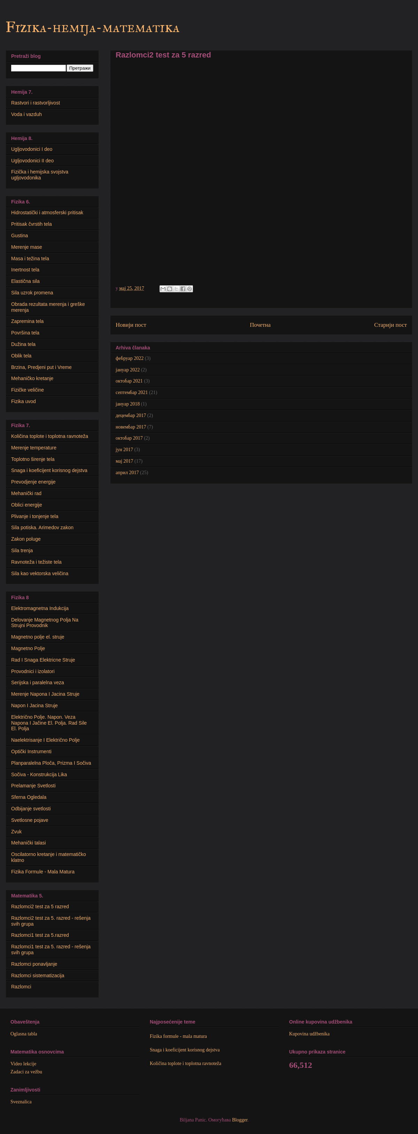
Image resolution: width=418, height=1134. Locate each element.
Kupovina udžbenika (309, 1033)
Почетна (260, 325)
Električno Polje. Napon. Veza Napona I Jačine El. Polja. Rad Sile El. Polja (49, 723)
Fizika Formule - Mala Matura (43, 871)
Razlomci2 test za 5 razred (40, 906)
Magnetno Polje (28, 648)
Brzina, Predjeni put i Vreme (41, 367)
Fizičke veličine (27, 390)
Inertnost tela (25, 269)
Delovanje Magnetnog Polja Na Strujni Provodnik (44, 622)
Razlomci (21, 986)
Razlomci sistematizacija (37, 975)
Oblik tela (21, 355)
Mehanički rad (26, 493)
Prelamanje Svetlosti (33, 785)
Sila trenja (22, 550)
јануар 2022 (128, 369)
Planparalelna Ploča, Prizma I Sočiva (51, 763)
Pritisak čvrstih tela (31, 224)
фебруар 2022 (130, 358)
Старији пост (390, 325)
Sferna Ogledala (28, 797)
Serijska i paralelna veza (37, 682)
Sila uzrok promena (32, 292)
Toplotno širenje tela (33, 459)
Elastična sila (25, 281)
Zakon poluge (26, 539)
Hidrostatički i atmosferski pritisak (47, 212)
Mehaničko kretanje (32, 378)
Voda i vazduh (26, 114)
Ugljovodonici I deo (31, 149)
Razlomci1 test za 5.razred (40, 935)
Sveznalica (21, 1101)
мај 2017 (124, 461)
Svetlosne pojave (29, 820)
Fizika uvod (23, 401)
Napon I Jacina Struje (34, 705)
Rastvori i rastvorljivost (35, 103)
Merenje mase (26, 247)
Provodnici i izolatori (33, 671)
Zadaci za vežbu (26, 1071)
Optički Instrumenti (31, 751)
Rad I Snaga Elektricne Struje (43, 660)
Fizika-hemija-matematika (92, 27)
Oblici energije (26, 505)
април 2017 (127, 472)
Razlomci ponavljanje (34, 964)
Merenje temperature (33, 447)
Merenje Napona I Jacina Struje (45, 694)
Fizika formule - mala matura (178, 1036)
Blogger (239, 1120)
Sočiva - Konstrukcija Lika (39, 774)
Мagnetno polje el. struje (37, 637)
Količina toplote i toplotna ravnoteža (49, 436)
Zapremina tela (27, 321)
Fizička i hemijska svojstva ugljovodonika (39, 174)
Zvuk (16, 831)
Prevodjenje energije (33, 482)
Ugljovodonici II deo (32, 160)
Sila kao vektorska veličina (39, 573)
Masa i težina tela (30, 258)
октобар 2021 (129, 381)
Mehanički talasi (28, 843)
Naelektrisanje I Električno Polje (45, 740)
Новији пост (131, 325)
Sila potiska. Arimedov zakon (42, 527)
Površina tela (25, 332)
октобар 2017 (129, 438)
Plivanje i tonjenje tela (34, 516)
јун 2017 (124, 449)
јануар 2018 (128, 404)
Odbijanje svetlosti (31, 808)
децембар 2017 (131, 415)
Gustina (19, 235)
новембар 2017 (131, 427)
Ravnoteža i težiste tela (36, 562)
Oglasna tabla (23, 1033)
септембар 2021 (132, 392)
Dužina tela (23, 344)
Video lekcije (23, 1063)
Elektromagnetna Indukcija (40, 608)
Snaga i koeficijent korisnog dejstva (49, 470)
